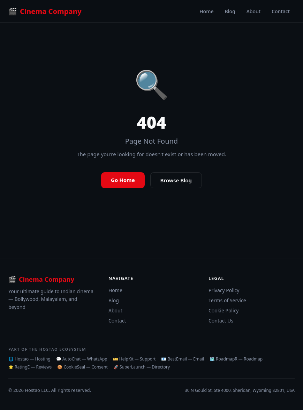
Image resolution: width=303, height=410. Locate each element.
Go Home (123, 179)
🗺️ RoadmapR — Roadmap (236, 359)
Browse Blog (176, 180)
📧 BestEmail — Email (182, 359)
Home (206, 11)
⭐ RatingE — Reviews (30, 367)
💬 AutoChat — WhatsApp (81, 359)
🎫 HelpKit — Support (134, 359)
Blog (230, 11)
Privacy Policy (224, 290)
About (254, 11)
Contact (281, 11)
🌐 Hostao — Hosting (29, 359)
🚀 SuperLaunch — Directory (141, 367)
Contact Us (221, 320)
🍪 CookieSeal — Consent (82, 367)
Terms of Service (227, 300)
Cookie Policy (223, 310)
